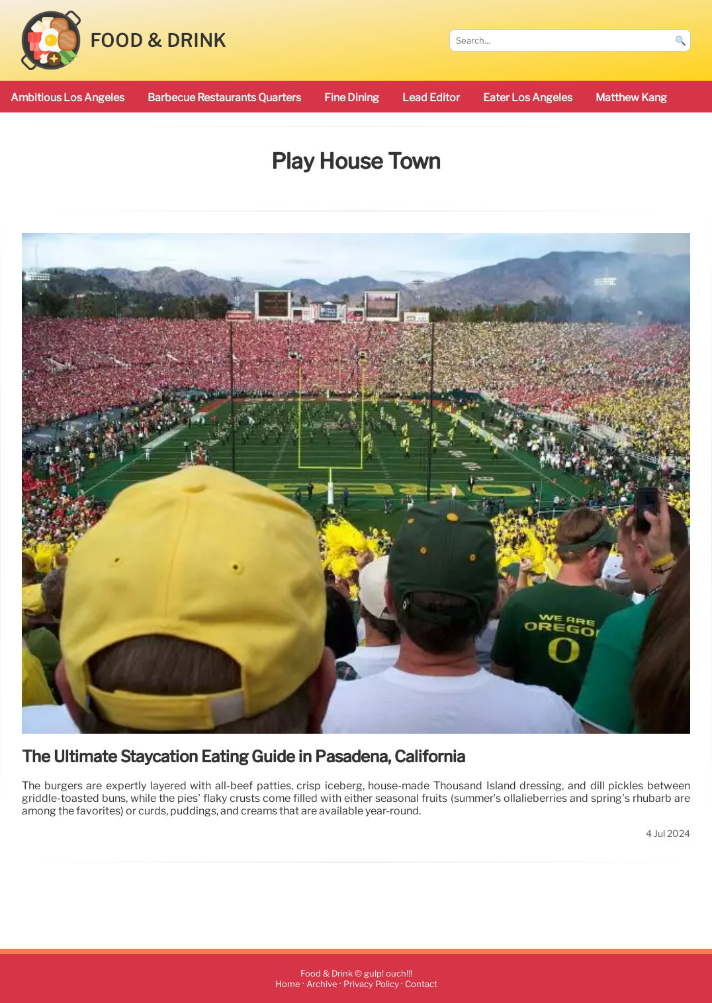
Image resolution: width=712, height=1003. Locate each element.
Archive (321, 984)
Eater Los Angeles (527, 97)
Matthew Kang (631, 97)
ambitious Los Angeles (67, 97)
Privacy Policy (371, 984)
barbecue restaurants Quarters (224, 97)
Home (287, 984)
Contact (421, 984)
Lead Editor (431, 97)
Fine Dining (351, 97)
